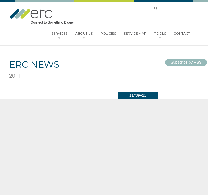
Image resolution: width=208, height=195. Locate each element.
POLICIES (108, 33)
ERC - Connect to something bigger (41, 16)
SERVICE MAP (135, 33)
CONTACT (182, 33)
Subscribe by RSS (186, 62)
